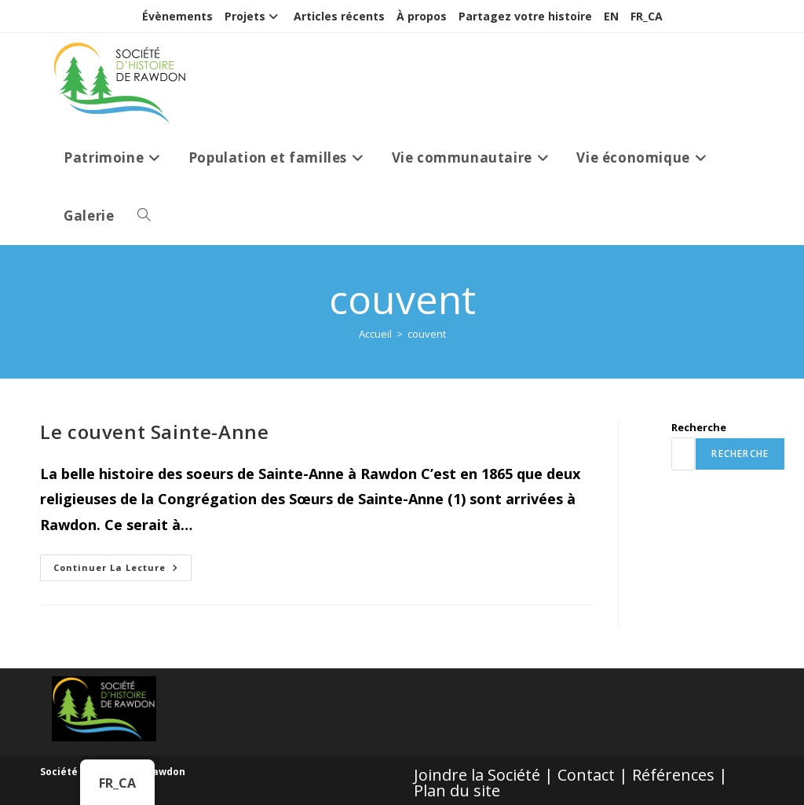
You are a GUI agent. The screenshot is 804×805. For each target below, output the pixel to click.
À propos (422, 16)
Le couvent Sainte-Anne (154, 432)
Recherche (698, 427)
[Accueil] (375, 334)
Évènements (177, 16)
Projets (253, 16)
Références (673, 774)
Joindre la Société (477, 774)
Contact (586, 774)
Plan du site (457, 790)
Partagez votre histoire (525, 16)
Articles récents (339, 16)
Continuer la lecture (122, 570)
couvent (426, 334)
